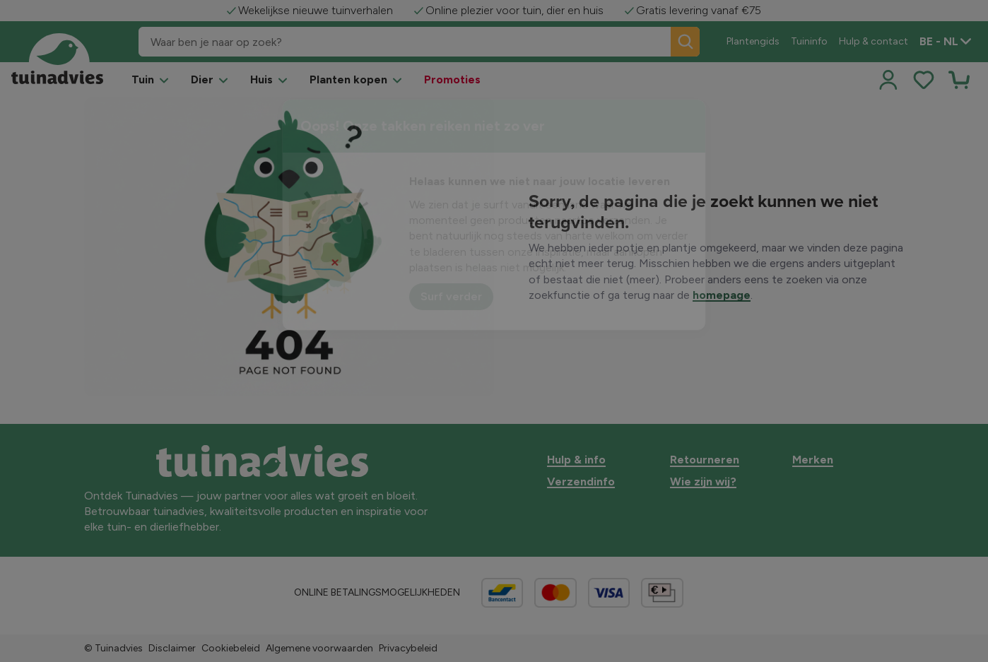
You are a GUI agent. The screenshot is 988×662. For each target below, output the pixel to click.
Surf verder (451, 296)
